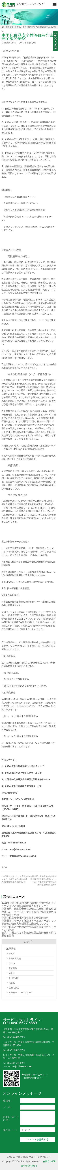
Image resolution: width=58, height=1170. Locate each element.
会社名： (8, 1100)
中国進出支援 (15, 958)
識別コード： (10, 1129)
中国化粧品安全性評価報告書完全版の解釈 (25, 917)
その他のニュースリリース (21, 992)
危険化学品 (14, 987)
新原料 (12, 954)
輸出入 (12, 973)
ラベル (12, 963)
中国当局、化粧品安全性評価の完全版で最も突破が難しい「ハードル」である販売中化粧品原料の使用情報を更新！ (29, 911)
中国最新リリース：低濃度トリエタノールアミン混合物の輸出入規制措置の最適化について (15, 879)
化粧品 (18, 27)
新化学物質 (14, 978)
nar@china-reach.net (22, 1066)
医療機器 (13, 968)
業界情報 (9, 27)
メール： (8, 1107)
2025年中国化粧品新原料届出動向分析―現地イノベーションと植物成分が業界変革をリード (29, 904)
